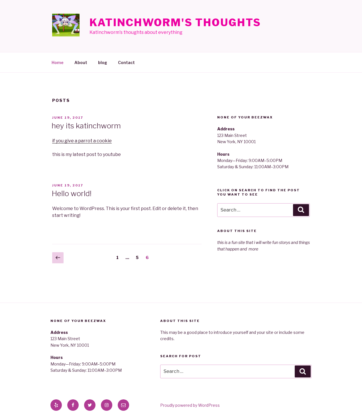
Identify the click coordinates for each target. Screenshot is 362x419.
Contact (126, 62)
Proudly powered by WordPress (190, 405)
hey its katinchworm (86, 125)
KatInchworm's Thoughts (175, 22)
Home (58, 62)
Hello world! (71, 193)
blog (102, 62)
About (80, 62)
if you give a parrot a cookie (82, 140)
